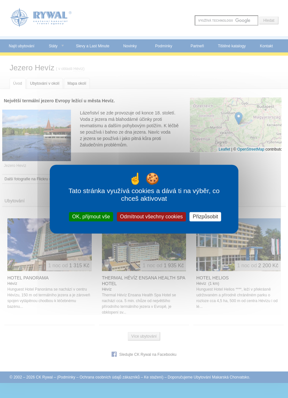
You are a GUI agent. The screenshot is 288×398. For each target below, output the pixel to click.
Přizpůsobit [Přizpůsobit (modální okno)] (205, 216)
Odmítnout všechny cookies (151, 216)
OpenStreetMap (250, 149)
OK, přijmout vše (91, 216)
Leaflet (224, 149)
